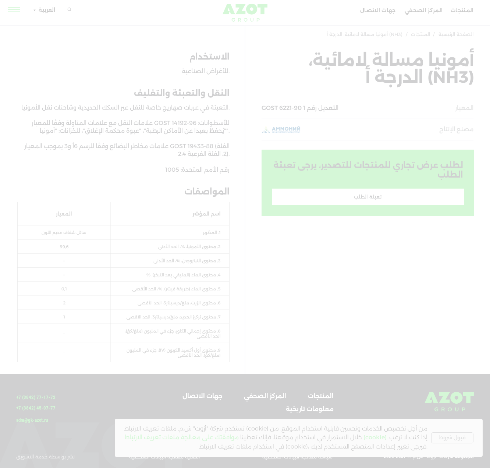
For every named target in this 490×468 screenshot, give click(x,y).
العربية (47, 10)
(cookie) (375, 437)
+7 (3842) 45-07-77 (36, 408)
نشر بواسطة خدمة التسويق (45, 457)
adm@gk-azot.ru (32, 420)
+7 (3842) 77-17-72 (36, 397)
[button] (14, 9)
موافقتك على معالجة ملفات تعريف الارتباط (182, 437)
